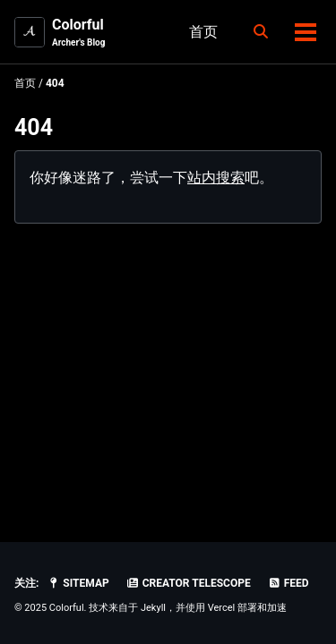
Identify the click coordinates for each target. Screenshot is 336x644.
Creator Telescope (188, 583)
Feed (288, 583)
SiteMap (77, 583)
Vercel (222, 608)
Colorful (78, 32)
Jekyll (153, 608)
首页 (203, 31)
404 (33, 127)
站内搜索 (216, 177)
